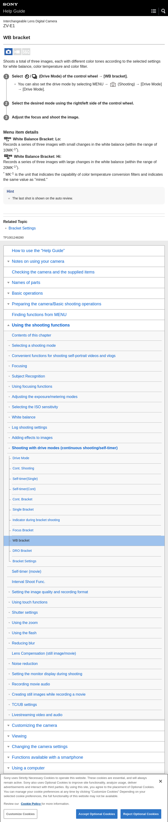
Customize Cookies (20, 816)
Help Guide (14, 11)
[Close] (160, 784)
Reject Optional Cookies (141, 816)
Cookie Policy (31, 806)
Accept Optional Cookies (97, 816)
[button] (163, 11)
